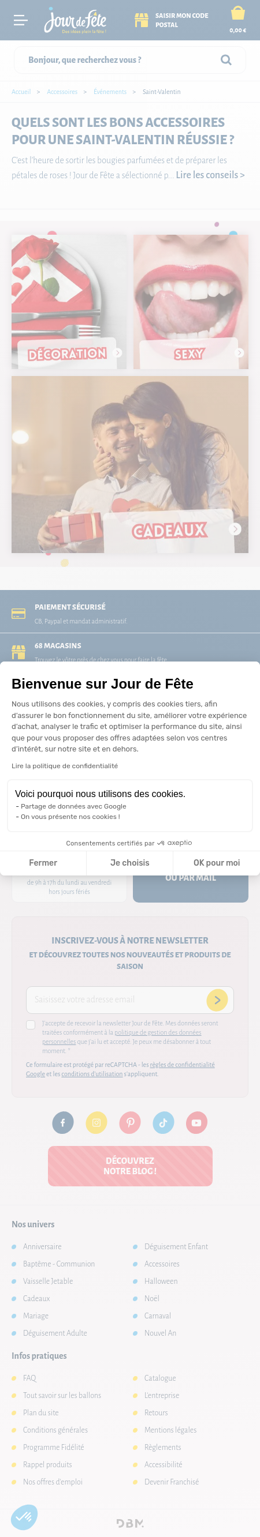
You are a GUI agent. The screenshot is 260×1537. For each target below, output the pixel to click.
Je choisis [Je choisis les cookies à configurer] (130, 863)
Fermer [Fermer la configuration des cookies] (43, 863)
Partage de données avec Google (74, 806)
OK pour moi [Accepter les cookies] (217, 863)
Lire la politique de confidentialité (65, 766)
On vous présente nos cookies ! (70, 817)
